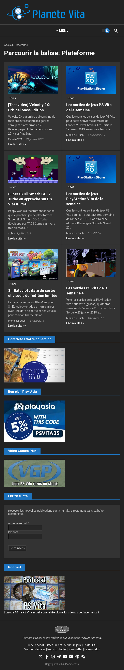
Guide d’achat (35, 645)
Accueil (8, 44)
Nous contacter (57, 649)
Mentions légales (35, 649)
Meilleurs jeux (72, 645)
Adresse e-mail (18, 523)
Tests (13, 98)
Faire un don (92, 649)
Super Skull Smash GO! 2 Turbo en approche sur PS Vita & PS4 (30, 199)
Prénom (13, 532)
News (71, 98)
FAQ (94, 645)
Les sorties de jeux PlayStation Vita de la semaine (84, 199)
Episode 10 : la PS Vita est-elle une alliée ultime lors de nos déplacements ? (51, 612)
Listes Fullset (54, 645)
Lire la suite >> (17, 144)
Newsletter (76, 649)
